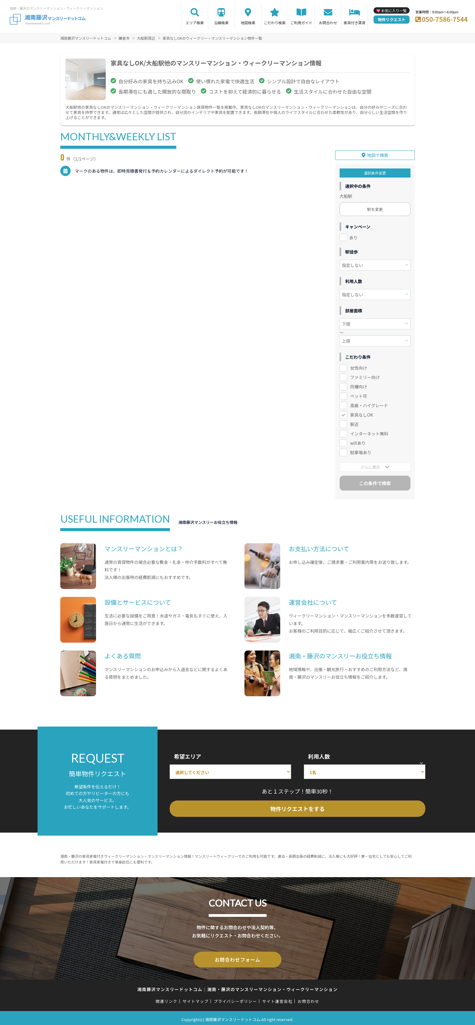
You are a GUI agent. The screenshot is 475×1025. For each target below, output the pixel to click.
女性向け (358, 367)
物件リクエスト (391, 19)
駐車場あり (360, 451)
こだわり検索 (275, 22)
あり (353, 236)
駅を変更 (375, 208)
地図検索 (248, 22)
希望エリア (187, 755)
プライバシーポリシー (235, 998)
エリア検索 (195, 22)
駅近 (354, 423)
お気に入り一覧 (394, 10)
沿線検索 (221, 22)
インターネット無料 (369, 432)
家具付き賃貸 (354, 22)
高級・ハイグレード (369, 404)
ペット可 (358, 394)
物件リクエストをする (297, 807)
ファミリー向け (365, 376)
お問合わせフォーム (237, 957)
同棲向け (358, 385)
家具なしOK (361, 413)
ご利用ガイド (301, 22)
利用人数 (319, 755)
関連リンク (167, 998)
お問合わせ (328, 22)
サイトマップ (196, 998)
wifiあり (358, 441)
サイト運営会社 (277, 998)
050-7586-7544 (445, 19)
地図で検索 (377, 154)
